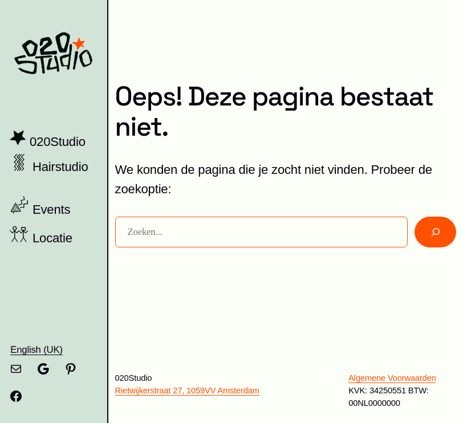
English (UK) (36, 349)
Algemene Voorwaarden (392, 378)
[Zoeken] (435, 232)
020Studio (58, 142)
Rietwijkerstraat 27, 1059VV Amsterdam (187, 390)
